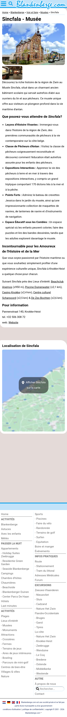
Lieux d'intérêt (9, 620)
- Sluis (38, 599)
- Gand (39, 622)
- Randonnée (42, 528)
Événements (42, 551)
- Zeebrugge (42, 645)
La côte (39, 631)
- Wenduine (41, 650)
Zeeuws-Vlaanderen (47, 590)
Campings (7, 573)
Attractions (7, 634)
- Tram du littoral (44, 570)
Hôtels (5, 601)
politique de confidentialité (33, 709)
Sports (39, 514)
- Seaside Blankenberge (15, 568)
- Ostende (40, 664)
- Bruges (40, 618)
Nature (5, 676)
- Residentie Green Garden (12, 562)
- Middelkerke (43, 669)
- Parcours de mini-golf (14, 662)
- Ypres (39, 627)
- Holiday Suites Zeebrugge (10, 555)
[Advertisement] (33, 333)
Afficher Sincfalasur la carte (33, 385)
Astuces (6, 529)
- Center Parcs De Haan (15, 596)
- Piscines (40, 518)
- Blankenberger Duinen (15, 592)
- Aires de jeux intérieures (16, 653)
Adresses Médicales (47, 575)
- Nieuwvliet (42, 594)
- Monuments (9, 630)
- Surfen (39, 537)
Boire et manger (44, 546)
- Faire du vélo (43, 523)
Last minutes (9, 605)
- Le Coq (40, 655)
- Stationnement (44, 566)
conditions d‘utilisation (12, 709)
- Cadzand (41, 604)
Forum (39, 580)
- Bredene (40, 659)
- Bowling (6, 657)
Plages (5, 616)
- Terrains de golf (45, 532)
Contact (39, 693)
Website (13, 322)
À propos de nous (45, 683)
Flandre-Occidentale (47, 613)
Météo (5, 538)
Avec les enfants (11, 533)
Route (38, 561)
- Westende (41, 673)
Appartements (9, 548)
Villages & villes (10, 671)
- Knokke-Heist (43, 641)
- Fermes (6, 644)
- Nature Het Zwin (45, 608)
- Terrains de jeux (11, 648)
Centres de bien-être (13, 667)
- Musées (6, 625)
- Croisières (8, 639)
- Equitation (41, 542)
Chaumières (8, 582)
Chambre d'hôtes (11, 578)
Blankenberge (9, 524)
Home (4, 514)
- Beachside (8, 587)
